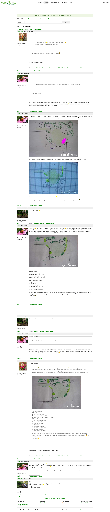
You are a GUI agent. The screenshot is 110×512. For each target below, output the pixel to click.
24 (34, 29)
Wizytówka (60, 67)
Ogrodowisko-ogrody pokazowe (72, 67)
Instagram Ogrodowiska (34, 70)
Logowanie (106, 2)
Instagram (64, 2)
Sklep (71, 2)
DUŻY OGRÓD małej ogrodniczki (42, 494)
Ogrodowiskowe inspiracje (36, 111)
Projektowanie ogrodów (33, 18)
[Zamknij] (91, 15)
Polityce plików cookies (84, 509)
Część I (56, 67)
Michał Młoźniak (85, 502)
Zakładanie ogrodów (45, 502)
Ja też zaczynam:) (44, 18)
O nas (19, 502)
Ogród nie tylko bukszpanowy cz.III (42, 67)
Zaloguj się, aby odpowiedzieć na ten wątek (55, 498)
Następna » (39, 29)
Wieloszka (20, 478)
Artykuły (39, 2)
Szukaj (66, 22)
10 (31, 29)
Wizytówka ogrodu (49, 223)
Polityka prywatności (23, 504)
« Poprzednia (20, 29)
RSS (64, 503)
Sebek (19, 207)
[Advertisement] (55, 9)
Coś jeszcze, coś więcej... (39, 223)
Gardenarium (21, 31)
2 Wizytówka (83, 67)
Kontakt (19, 505)
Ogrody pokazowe (55, 2)
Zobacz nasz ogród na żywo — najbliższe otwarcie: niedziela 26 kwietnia (53, 15)
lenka (19, 73)
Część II (52, 67)
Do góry (19, 70)
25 (35, 29)
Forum (46, 2)
